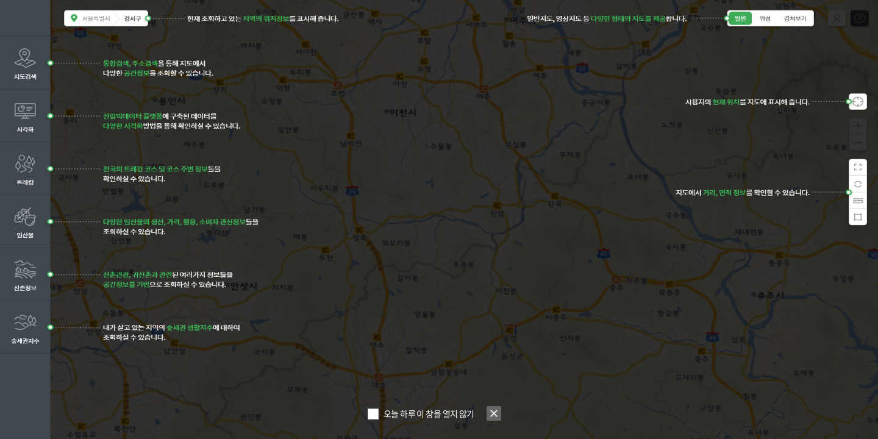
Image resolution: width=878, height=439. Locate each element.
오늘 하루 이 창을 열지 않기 (429, 413)
